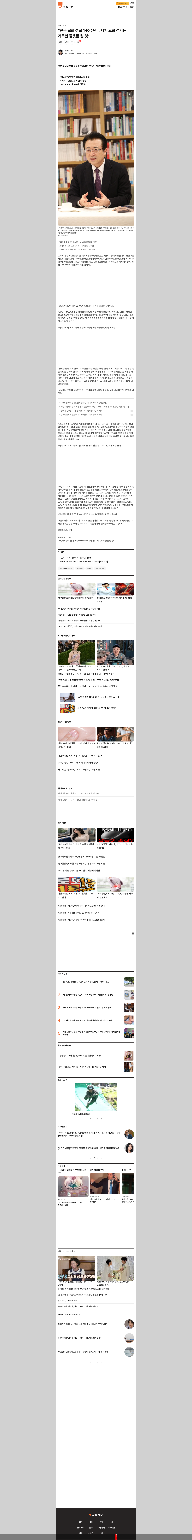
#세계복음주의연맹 (66, 568)
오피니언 (61, 1126)
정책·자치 (80, 1527)
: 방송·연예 (66, 1251)
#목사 (89, 568)
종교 (64, 25)
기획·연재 (61, 1166)
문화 (59, 25)
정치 (80, 1522)
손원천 (67, 50)
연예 (101, 1533)
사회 (91, 1522)
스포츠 (90, 1533)
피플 (80, 1533)
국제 (111, 1522)
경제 (101, 1522)
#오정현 (80, 568)
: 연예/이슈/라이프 (69, 1314)
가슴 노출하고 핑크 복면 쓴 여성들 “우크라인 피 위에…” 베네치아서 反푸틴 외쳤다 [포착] (95, 406)
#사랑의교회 (100, 568)
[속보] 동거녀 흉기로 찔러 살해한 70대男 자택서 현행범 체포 (84, 402)
